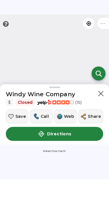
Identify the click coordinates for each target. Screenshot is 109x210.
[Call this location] (41, 116)
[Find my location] (88, 23)
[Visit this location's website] (65, 116)
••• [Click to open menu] (103, 23)
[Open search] (99, 73)
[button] (100, 94)
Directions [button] (55, 133)
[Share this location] (90, 116)
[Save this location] (17, 116)
